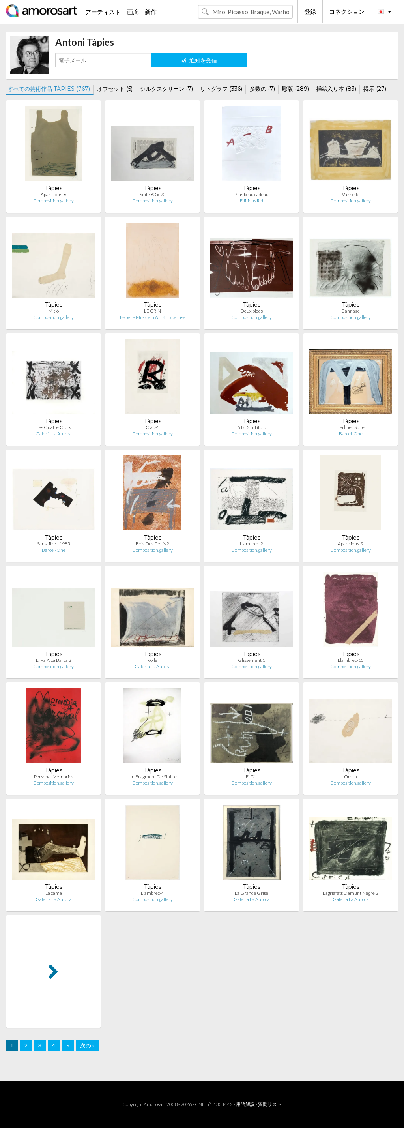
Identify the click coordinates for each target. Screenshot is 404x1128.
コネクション (347, 11)
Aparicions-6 (53, 194)
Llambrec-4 (152, 893)
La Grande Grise (251, 893)
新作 (151, 11)
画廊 (133, 11)
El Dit (251, 776)
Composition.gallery (53, 201)
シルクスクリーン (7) (166, 88)
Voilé (152, 660)
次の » (87, 1045)
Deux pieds (251, 311)
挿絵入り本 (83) (336, 88)
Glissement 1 (251, 660)
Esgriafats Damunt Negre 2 (350, 893)
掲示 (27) (374, 88)
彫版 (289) (295, 88)
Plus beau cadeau (251, 194)
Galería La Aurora (54, 434)
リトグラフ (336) (221, 88)
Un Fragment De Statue (152, 776)
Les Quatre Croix (53, 427)
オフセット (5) (115, 88)
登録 (310, 11)
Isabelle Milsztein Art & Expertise (152, 317)
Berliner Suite (351, 427)
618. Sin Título (251, 427)
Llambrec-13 (351, 660)
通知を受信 (199, 60)
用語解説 (245, 1104)
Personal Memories (53, 776)
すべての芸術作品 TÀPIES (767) (49, 88)
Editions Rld (251, 201)
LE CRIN (152, 311)
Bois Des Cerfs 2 (152, 544)
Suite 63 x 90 (153, 194)
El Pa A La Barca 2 (53, 660)
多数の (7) (262, 88)
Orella (350, 776)
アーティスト (103, 11)
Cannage (350, 311)
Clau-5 (153, 427)
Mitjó (53, 311)
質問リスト (270, 1104)
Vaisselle (350, 194)
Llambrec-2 (251, 544)
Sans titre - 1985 (53, 544)
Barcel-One (351, 434)
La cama (53, 893)
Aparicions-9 (350, 544)
